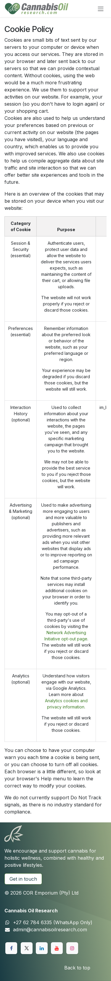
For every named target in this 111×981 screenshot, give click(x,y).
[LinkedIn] (42, 948)
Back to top (77, 968)
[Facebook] (11, 948)
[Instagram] (72, 948)
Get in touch (23, 879)
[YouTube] (57, 948)
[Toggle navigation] (101, 8)
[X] (27, 948)
